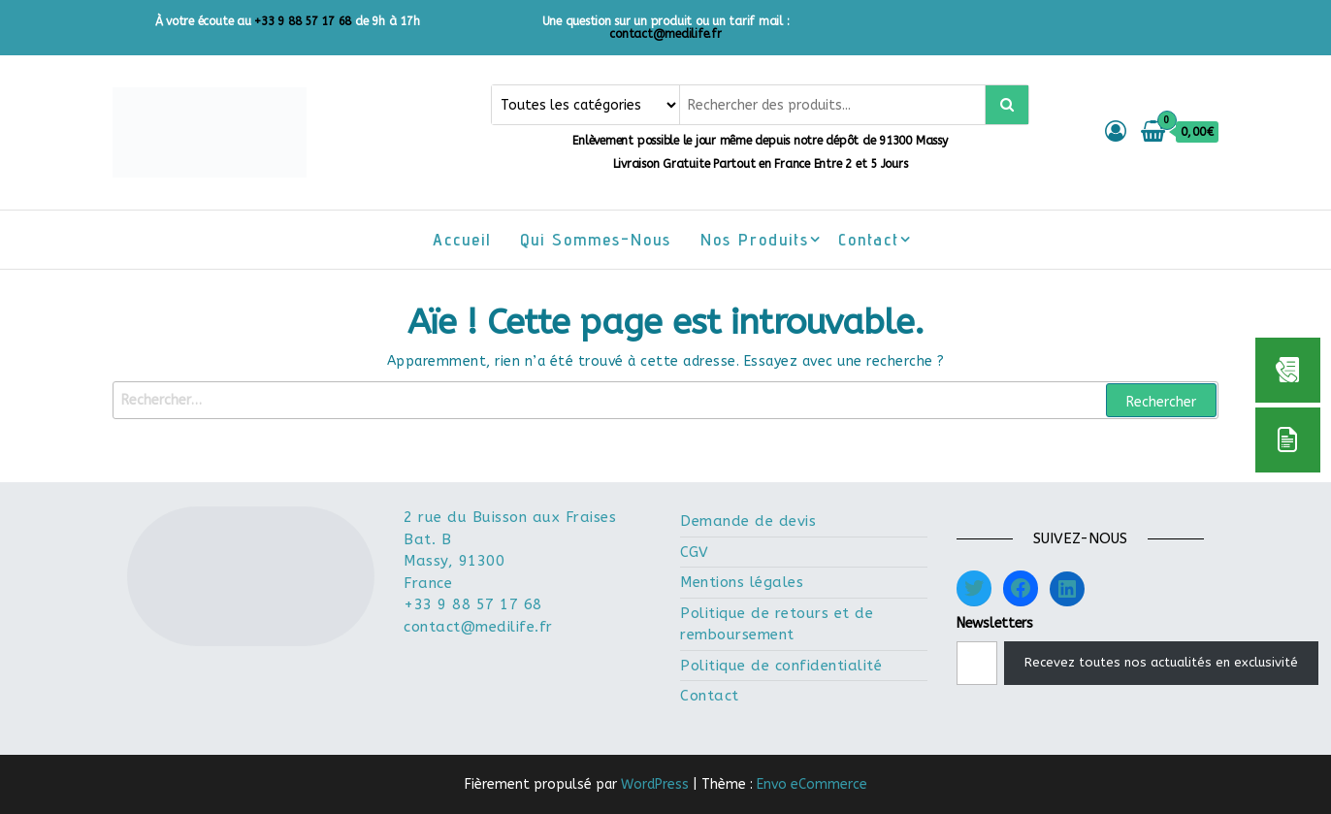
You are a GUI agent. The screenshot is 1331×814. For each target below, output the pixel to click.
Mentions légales (741, 582)
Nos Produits (754, 239)
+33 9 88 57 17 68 (302, 21)
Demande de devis (748, 521)
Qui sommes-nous (595, 239)
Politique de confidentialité (781, 665)
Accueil (462, 239)
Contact (868, 239)
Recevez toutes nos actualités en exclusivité (1161, 662)
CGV (694, 552)
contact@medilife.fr (665, 34)
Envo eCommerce (812, 784)
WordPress (655, 784)
